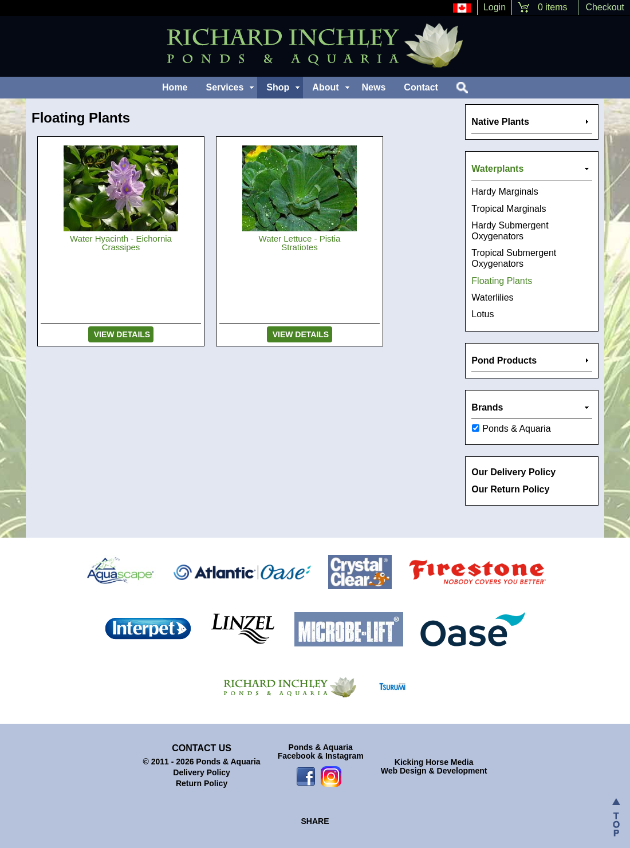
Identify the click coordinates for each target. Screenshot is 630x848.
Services (225, 87)
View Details (121, 334)
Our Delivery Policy (513, 472)
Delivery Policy (201, 772)
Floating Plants (501, 281)
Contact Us (201, 748)
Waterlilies (492, 297)
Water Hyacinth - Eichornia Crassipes (121, 243)
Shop (277, 87)
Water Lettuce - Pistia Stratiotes (300, 243)
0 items (552, 7)
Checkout (604, 7)
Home (174, 87)
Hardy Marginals (504, 191)
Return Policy (201, 783)
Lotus (482, 314)
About (325, 87)
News (374, 87)
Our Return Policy (510, 489)
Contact (421, 87)
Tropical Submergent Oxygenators (513, 258)
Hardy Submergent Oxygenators (509, 230)
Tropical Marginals (508, 209)
